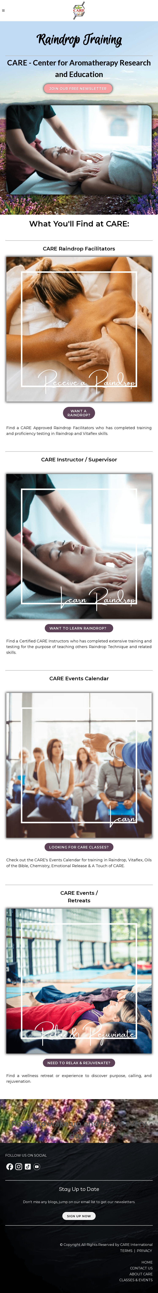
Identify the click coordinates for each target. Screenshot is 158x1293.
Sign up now (79, 1216)
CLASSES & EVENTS (136, 1280)
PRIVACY (144, 1251)
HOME (147, 1262)
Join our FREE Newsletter (78, 89)
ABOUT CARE (141, 1274)
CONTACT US (141, 1268)
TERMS (126, 1251)
